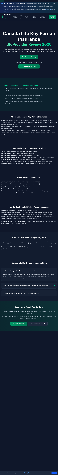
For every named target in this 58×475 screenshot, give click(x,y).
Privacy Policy (27, 472)
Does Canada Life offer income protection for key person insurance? (29, 285)
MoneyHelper (48, 9)
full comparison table (20, 223)
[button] (29, 473)
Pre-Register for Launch (29, 66)
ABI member (33, 247)
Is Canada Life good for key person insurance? (29, 271)
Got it (54, 472)
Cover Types (27, 16)
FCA (5, 11)
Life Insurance (35, 16)
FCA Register (23, 247)
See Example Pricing (29, 57)
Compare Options (15, 16)
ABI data (52, 241)
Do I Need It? (21, 17)
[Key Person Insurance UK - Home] (7, 17)
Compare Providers (18, 323)
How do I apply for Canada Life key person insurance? (29, 293)
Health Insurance (43, 16)
